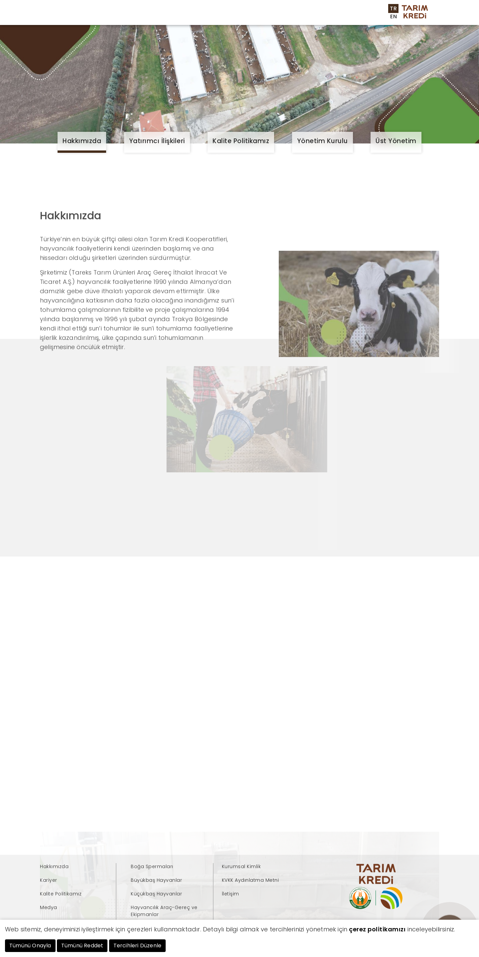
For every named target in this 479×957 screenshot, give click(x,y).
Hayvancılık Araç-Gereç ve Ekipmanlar (164, 911)
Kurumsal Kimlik (241, 866)
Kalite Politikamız (241, 140)
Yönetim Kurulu (322, 140)
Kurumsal (125, 19)
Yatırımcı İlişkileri (157, 140)
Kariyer (333, 26)
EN (393, 16)
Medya (298, 26)
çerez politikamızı (377, 929)
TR (393, 8)
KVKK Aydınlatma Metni (250, 880)
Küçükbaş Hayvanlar (156, 893)
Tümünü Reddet (82, 945)
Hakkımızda (82, 140)
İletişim (368, 26)
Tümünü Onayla (30, 945)
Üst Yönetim (396, 140)
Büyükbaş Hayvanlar (156, 880)
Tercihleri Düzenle (137, 945)
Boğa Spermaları (152, 866)
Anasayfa (90, 19)
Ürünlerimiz (164, 19)
